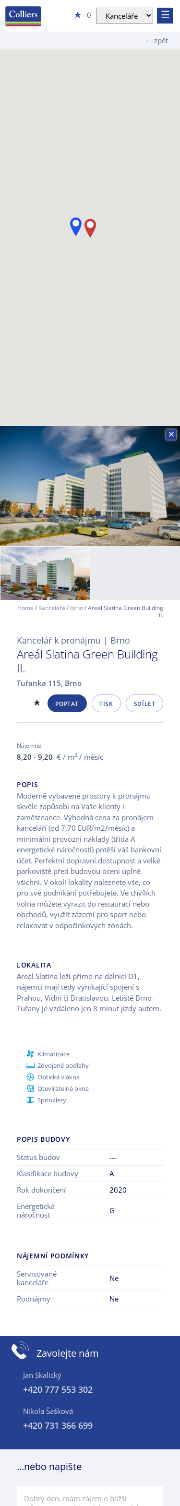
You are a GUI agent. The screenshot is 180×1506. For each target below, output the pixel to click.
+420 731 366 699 (58, 1425)
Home (25, 608)
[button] (76, 226)
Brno (76, 608)
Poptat (67, 704)
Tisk (106, 704)
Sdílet (145, 704)
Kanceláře (51, 608)
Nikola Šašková (48, 1411)
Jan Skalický (42, 1375)
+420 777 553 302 (58, 1389)
